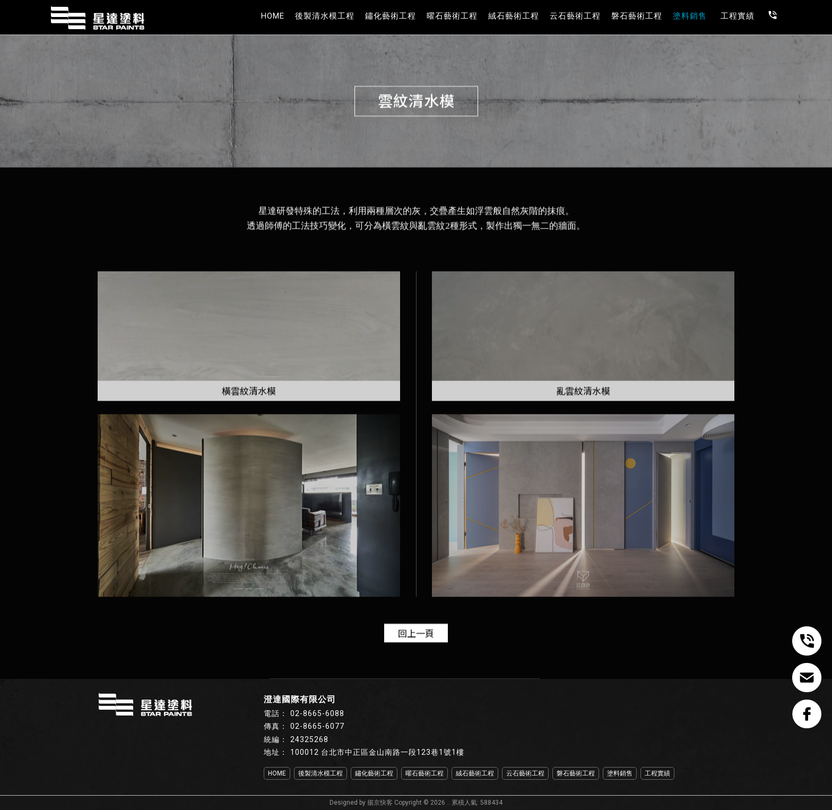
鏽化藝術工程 (390, 16)
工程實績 (738, 16)
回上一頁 (416, 633)
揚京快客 (380, 802)
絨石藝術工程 (513, 16)
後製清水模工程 (324, 16)
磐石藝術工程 (636, 16)
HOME (272, 16)
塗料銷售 (690, 16)
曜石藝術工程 (452, 16)
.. (448, 802)
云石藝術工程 (575, 16)
